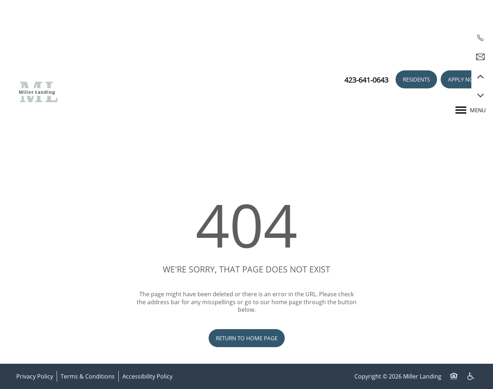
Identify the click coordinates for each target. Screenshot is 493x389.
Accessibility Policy (147, 376)
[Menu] (470, 110)
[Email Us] (480, 57)
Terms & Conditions (88, 376)
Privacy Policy (34, 376)
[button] (416, 79)
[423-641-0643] (480, 38)
